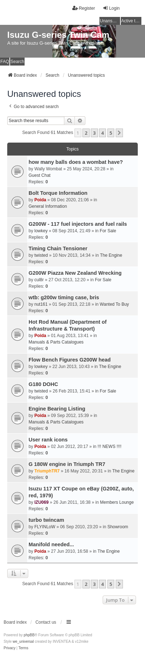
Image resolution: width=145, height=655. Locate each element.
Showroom (117, 526)
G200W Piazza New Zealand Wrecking (75, 273)
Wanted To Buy (114, 304)
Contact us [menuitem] (45, 622)
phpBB (29, 635)
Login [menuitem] (111, 8)
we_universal (23, 641)
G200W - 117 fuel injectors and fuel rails (78, 224)
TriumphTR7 (47, 471)
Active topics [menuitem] (131, 20)
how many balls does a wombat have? (76, 162)
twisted (41, 255)
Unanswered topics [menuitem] (110, 20)
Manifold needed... (51, 544)
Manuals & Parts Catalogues (56, 342)
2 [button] (86, 133)
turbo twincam (46, 520)
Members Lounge (117, 502)
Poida (40, 199)
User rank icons (48, 440)
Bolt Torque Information (58, 193)
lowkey (41, 230)
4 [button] (102, 133)
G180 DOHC (43, 384)
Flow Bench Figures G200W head (70, 360)
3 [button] (94, 133)
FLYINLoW (44, 526)
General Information (48, 206)
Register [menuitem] (83, 8)
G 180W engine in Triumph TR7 (67, 464)
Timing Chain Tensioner (58, 248)
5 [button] (111, 133)
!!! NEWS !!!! (109, 446)
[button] (119, 133)
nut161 (41, 304)
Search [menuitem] (17, 61)
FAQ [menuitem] (4, 61)
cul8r (39, 279)
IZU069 (41, 502)
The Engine (111, 255)
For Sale (108, 230)
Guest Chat (40, 175)
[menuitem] (10, 648)
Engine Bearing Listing (57, 409)
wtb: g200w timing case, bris (64, 297)
